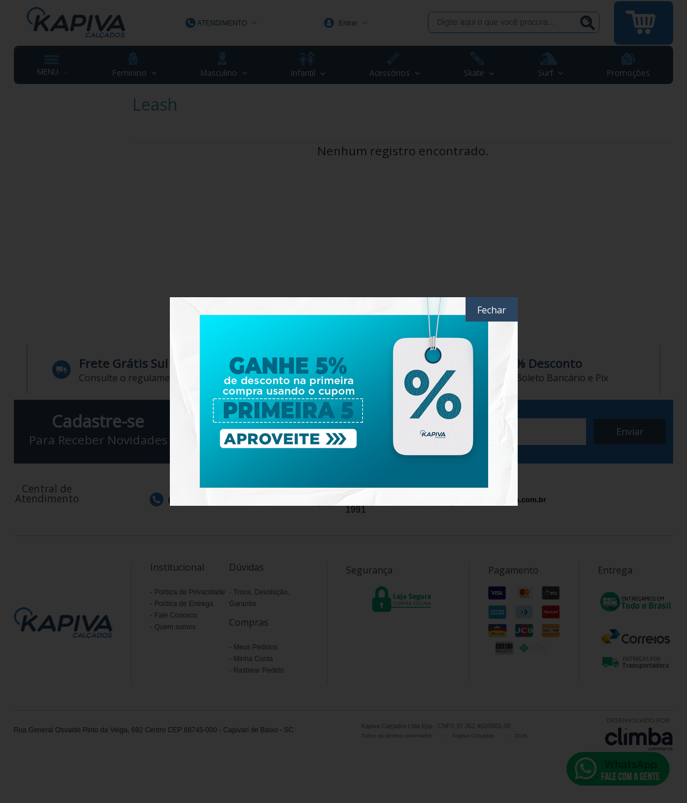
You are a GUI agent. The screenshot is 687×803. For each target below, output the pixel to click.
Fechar (491, 310)
